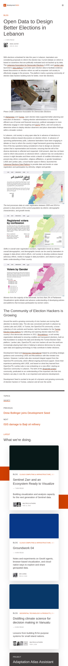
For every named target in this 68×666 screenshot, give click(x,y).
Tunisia (21, 117)
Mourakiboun (43, 334)
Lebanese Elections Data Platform (17, 164)
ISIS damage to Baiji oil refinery (22, 424)
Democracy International (31, 353)
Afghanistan (10, 117)
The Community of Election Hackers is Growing (33, 313)
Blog (6, 15)
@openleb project (49, 369)
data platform (18, 68)
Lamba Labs (58, 65)
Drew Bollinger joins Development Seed (27, 412)
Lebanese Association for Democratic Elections (25, 65)
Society (7, 400)
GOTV (37, 125)
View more (34, 547)
